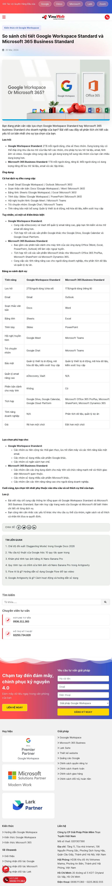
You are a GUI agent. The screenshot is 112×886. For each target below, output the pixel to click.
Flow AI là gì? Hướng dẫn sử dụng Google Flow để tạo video (41, 571)
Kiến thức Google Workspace (19, 837)
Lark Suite (63, 747)
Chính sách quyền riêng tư (72, 763)
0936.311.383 (21, 621)
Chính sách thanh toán (70, 768)
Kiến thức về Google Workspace (21, 28)
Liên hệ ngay (13, 707)
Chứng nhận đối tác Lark (16, 871)
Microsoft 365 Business (71, 742)
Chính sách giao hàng (70, 773)
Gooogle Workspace (69, 737)
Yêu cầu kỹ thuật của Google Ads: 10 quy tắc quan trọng (38, 552)
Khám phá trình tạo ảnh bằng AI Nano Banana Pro (35, 558)
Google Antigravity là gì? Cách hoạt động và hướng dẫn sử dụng (43, 577)
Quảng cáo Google (68, 758)
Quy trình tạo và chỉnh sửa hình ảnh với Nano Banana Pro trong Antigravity (49, 565)
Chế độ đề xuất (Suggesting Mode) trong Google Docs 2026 (41, 546)
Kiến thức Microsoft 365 (17, 842)
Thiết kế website (67, 753)
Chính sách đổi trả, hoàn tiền (74, 778)
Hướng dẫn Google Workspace (19, 832)
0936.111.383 (77, 881)
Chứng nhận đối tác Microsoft (19, 866)
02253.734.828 (22, 635)
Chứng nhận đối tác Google (18, 861)
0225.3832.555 (95, 881)
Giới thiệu (8, 856)
